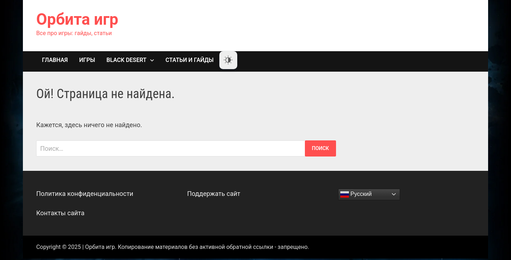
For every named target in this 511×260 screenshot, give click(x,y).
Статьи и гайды (189, 60)
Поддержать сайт (213, 193)
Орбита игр (77, 19)
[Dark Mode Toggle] (228, 60)
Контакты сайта (60, 213)
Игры (87, 60)
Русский (356, 194)
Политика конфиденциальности (84, 193)
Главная (55, 60)
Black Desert (127, 60)
